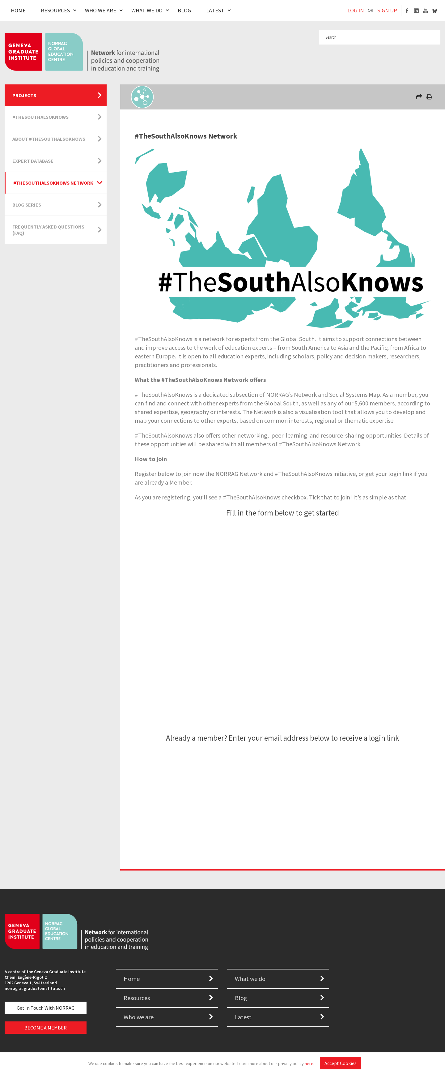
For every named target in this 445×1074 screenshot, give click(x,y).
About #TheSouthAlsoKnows (48, 139)
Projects (24, 95)
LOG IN (355, 10)
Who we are (139, 1017)
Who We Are (100, 10)
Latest (215, 10)
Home (18, 10)
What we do (250, 978)
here (309, 1063)
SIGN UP (387, 10)
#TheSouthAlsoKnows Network (53, 183)
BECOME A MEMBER (45, 1028)
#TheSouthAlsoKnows (40, 117)
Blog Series (26, 205)
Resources (55, 10)
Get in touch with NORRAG (45, 1008)
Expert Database (32, 161)
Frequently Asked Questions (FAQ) (48, 230)
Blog (184, 10)
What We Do (147, 10)
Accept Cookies (340, 1063)
